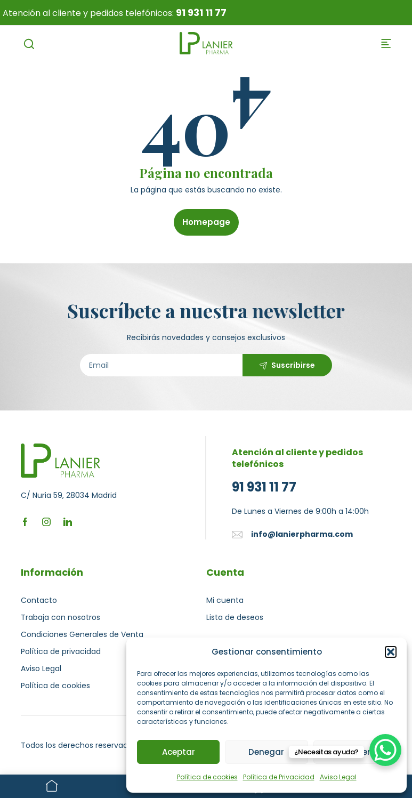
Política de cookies (207, 776)
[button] (390, 652)
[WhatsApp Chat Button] (385, 750)
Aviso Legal (338, 776)
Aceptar (178, 751)
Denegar (266, 751)
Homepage (206, 222)
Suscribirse (293, 365)
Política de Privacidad (278, 776)
